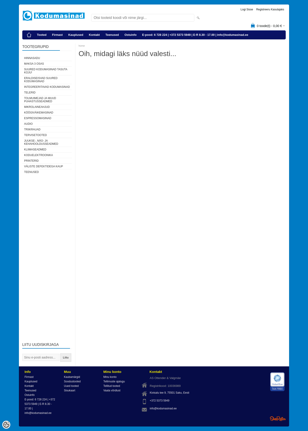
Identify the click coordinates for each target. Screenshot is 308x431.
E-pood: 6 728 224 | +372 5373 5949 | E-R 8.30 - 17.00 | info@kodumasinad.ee (195, 34)
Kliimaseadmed (35, 149)
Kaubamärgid (72, 377)
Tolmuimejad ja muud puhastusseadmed (40, 100)
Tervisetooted (35, 135)
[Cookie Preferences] (6, 425)
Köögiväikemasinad (38, 112)
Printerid (31, 160)
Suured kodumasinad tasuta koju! (45, 71)
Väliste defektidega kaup (43, 166)
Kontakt (94, 34)
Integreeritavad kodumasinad (47, 86)
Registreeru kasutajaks (270, 9)
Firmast (57, 34)
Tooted (41, 34)
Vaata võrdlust (111, 390)
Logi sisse (247, 9)
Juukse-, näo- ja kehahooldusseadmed (41, 142)
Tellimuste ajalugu (114, 381)
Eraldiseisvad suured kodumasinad (40, 80)
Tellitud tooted (111, 386)
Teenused (112, 34)
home (82, 45)
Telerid (30, 92)
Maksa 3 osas (34, 63)
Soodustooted (72, 381)
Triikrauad (32, 129)
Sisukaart (69, 390)
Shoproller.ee (278, 418)
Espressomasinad (37, 118)
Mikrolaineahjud (37, 107)
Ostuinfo (130, 34)
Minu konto (110, 377)
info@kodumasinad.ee (163, 408)
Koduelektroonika (38, 155)
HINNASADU (32, 58)
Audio (28, 123)
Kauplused (75, 34)
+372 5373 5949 (159, 400)
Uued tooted (71, 386)
